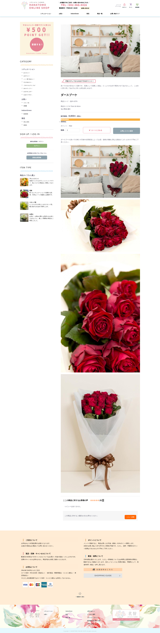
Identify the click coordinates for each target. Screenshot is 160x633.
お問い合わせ (91, 622)
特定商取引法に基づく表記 (96, 619)
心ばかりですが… (29, 95)
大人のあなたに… (29, 82)
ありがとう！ (28, 73)
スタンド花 (27, 103)
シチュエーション (50, 609)
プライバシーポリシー (94, 616)
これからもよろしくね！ (31, 85)
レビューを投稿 (128, 515)
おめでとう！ (28, 76)
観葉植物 (26, 114)
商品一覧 (68, 616)
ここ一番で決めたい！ (31, 79)
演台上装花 (27, 122)
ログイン (37, 146)
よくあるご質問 (92, 613)
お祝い (46, 613)
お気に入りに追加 (126, 131)
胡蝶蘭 (26, 106)
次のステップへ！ (29, 88)
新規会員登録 (36, 157)
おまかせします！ (29, 91)
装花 (67, 613)
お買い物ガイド (115, 13)
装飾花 (26, 125)
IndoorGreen (75, 13)
